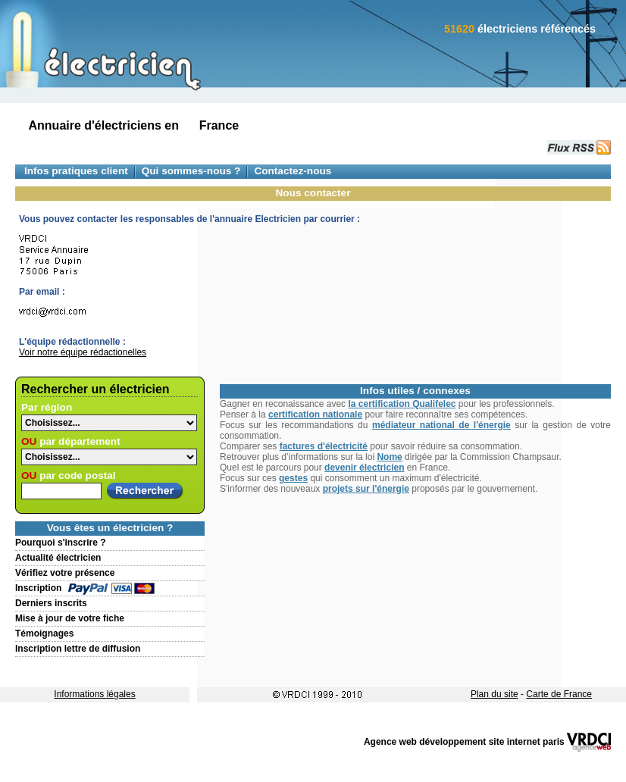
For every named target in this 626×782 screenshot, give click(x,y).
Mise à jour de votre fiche (69, 618)
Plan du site (494, 694)
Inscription (38, 588)
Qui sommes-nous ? (191, 171)
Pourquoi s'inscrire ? (60, 542)
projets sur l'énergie (366, 488)
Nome (389, 457)
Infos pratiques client (76, 171)
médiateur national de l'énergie (441, 425)
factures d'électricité (324, 446)
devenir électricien (364, 467)
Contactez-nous (292, 171)
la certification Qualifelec (401, 404)
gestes (293, 478)
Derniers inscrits (51, 603)
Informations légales (94, 694)
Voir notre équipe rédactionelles (82, 352)
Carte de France (559, 694)
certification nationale (315, 414)
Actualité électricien (58, 557)
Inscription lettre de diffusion (77, 648)
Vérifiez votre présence (64, 573)
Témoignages (44, 633)
